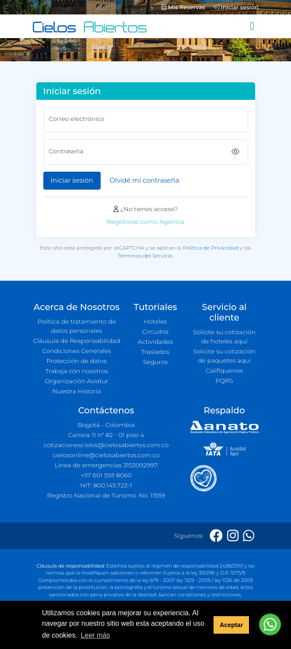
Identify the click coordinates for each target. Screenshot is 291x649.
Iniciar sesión (236, 7)
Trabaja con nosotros (77, 371)
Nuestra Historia (76, 391)
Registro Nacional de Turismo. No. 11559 (106, 495)
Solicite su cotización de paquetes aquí (224, 355)
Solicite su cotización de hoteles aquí (224, 336)
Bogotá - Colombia (105, 425)
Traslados (155, 352)
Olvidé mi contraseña (144, 180)
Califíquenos (224, 370)
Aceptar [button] (231, 624)
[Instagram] (232, 536)
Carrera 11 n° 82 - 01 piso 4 (106, 435)
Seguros (155, 362)
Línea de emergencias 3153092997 (106, 465)
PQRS (224, 380)
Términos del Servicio (145, 255)
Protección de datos (76, 361)
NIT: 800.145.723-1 (106, 485)
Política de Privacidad (210, 247)
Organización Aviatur (76, 381)
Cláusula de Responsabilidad (76, 341)
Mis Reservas (183, 7)
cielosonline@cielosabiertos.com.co (106, 455)
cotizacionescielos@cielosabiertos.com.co (106, 445)
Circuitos (155, 331)
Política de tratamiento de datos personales (76, 326)
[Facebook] (216, 536)
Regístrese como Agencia (145, 222)
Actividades (155, 342)
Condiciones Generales (76, 351)
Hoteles (155, 321)
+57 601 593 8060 (106, 475)
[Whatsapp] (248, 536)
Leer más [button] (95, 635)
